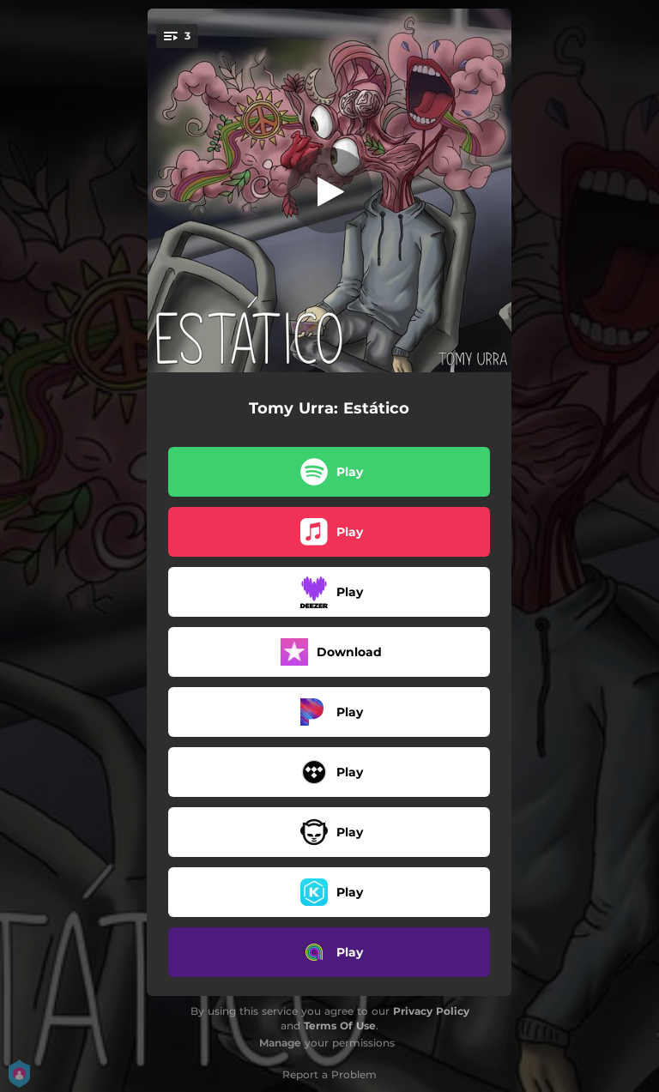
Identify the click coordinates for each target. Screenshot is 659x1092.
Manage (280, 1042)
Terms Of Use (340, 1025)
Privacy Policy (431, 1011)
